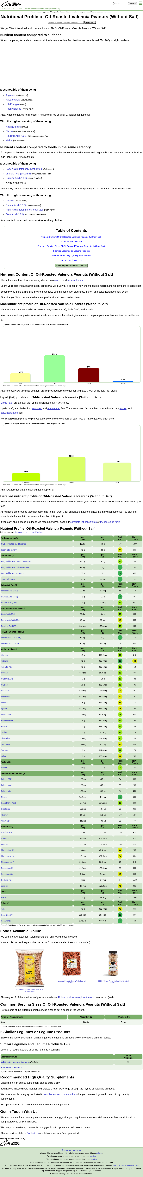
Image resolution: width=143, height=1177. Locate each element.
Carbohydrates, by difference (13, 544)
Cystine (4, 673)
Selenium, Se (7, 874)
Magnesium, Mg (8, 850)
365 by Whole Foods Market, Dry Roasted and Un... (113, 982)
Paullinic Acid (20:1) (16, 135)
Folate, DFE (6, 779)
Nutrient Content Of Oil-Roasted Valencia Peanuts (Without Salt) (71, 237)
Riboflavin (5, 809)
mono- (123, 408)
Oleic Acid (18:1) (15, 214)
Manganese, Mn (8, 856)
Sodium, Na (6, 880)
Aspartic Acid (13, 99)
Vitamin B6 (5, 821)
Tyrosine (5, 750)
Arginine (10, 95)
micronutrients (75, 280)
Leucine (4, 702)
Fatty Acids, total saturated (12, 573)
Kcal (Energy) (13, 126)
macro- (58, 280)
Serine (4, 732)
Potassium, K (7, 868)
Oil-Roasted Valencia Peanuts (15, 1062)
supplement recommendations (60, 1094)
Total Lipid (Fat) (8, 579)
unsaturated (53, 408)
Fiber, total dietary (9, 550)
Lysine (4, 708)
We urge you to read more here (125, 1165)
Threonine (5, 738)
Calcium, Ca (6, 832)
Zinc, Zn (4, 886)
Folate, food (6, 785)
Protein (4, 768)
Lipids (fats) (7, 402)
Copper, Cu (6, 838)
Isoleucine (5, 697)
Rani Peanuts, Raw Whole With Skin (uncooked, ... (29, 990)
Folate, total (6, 791)
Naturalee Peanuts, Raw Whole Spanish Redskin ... (71, 982)
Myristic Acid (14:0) (9, 591)
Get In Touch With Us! (71, 260)
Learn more (108, 12)
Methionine (6, 714)
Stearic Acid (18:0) (16, 205)
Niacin (9, 131)
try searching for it (110, 522)
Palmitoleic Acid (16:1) (11, 620)
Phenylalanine (13, 108)
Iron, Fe (4, 844)
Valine (9, 140)
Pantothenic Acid (8, 803)
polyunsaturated (9, 412)
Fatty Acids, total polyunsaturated (24, 169)
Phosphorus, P (7, 862)
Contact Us (33, 1133)
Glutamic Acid (7, 679)
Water (3, 897)
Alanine (4, 655)
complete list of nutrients (83, 522)
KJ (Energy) (12, 104)
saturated (37, 408)
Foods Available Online (71, 241)
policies (99, 1153)
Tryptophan (6, 744)
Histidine (5, 691)
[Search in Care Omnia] (121, 3)
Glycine (10, 200)
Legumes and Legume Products (29, 532)
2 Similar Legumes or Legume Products (71, 251)
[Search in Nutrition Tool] (66, 22)
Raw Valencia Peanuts (11, 1067)
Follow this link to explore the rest (76, 997)
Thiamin (4, 815)
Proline (4, 726)
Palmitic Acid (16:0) (16, 178)
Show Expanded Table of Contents (71, 265)
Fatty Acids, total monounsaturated (24, 209)
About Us (77, 1150)
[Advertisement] (71, 65)
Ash (2, 909)
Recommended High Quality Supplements (72, 255)
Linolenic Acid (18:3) (10, 643)
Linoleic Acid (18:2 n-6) (18, 173)
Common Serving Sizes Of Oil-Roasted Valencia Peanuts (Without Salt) (71, 246)
